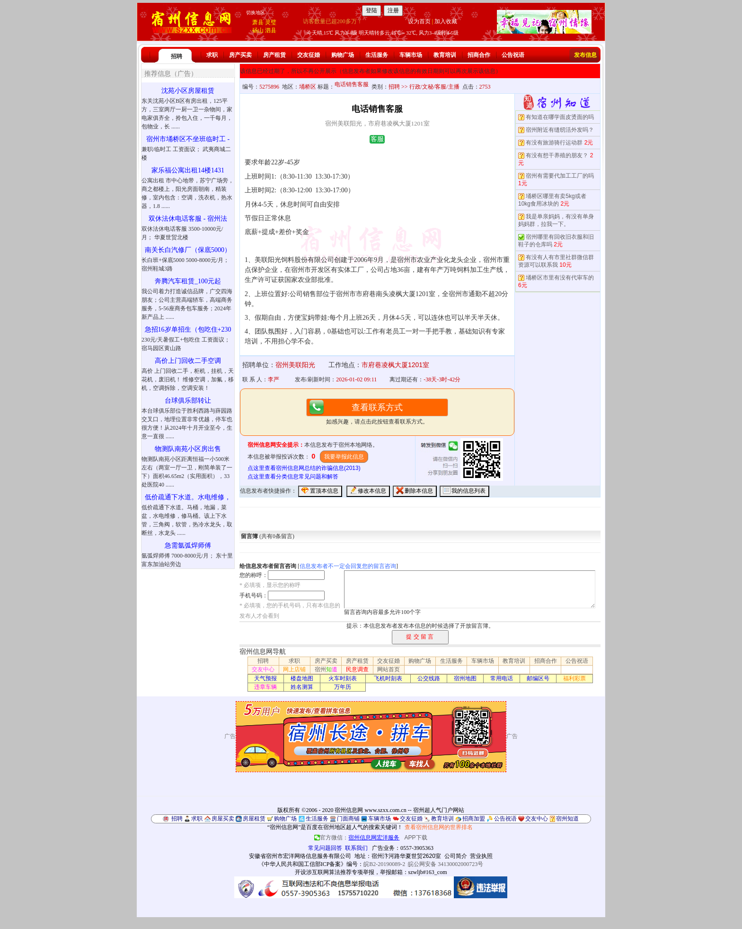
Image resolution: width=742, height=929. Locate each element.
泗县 (270, 30)
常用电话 (501, 678)
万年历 (342, 687)
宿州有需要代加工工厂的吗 (560, 175)
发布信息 (585, 55)
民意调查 (357, 669)
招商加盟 (473, 818)
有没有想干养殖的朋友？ (557, 155)
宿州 (326, 669)
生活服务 (376, 55)
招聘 (176, 56)
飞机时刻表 (388, 678)
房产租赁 (274, 55)
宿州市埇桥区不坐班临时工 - (188, 139)
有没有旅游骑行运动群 (554, 142)
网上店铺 (294, 669)
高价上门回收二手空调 (188, 360)
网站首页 (388, 669)
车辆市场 (410, 55)
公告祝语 (513, 55)
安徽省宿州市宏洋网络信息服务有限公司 (300, 856)
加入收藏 (445, 21)
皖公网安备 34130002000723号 (445, 864)
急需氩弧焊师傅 (188, 545)
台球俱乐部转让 (188, 400)
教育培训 (444, 55)
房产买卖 (240, 55)
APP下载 (416, 837)
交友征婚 (308, 55)
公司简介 (455, 856)
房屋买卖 (223, 818)
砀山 (258, 30)
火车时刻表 (342, 678)
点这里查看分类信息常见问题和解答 (292, 476)
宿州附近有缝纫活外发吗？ (560, 129)
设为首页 (419, 21)
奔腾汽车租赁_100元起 (188, 281)
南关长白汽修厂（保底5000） (188, 249)
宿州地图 (465, 678)
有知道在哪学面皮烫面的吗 (560, 117)
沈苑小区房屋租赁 (187, 90)
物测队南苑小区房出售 (188, 448)
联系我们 (356, 848)
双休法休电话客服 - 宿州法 (188, 218)
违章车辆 (265, 687)
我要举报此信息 (344, 456)
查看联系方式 (377, 407)
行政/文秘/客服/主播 (434, 86)
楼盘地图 (302, 678)
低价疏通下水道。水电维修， (188, 497)
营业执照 (481, 856)
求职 (212, 55)
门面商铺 (348, 818)
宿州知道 (567, 818)
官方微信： (357, 837)
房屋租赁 (254, 818)
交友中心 (263, 669)
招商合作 (479, 55)
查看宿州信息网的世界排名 (439, 827)
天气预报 (265, 678)
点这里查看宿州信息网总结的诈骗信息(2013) (304, 468)
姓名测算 (302, 687)
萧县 (258, 22)
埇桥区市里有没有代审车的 (560, 277)
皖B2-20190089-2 (384, 864)
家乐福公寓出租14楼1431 (187, 170)
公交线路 (428, 678)
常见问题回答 (325, 848)
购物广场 (342, 55)
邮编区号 (538, 678)
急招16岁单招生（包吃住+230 (188, 329)
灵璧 (270, 22)
